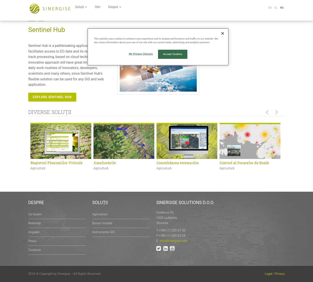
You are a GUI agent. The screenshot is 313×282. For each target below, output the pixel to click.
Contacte (34, 250)
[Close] (222, 33)
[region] (158, 47)
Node (41, 19)
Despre (166, 8)
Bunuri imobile (102, 223)
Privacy (280, 274)
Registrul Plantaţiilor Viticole (56, 162)
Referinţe (34, 223)
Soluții (131, 8)
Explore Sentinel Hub (52, 97)
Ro (282, 7)
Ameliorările (104, 162)
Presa (32, 241)
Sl (276, 7)
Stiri (150, 8)
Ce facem (35, 214)
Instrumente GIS (103, 232)
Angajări (34, 232)
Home (31, 19)
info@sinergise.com (173, 241)
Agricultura (100, 214)
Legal (268, 274)
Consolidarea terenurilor (177, 162)
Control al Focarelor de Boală (244, 162)
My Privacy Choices (141, 53)
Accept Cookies (172, 54)
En (269, 7)
